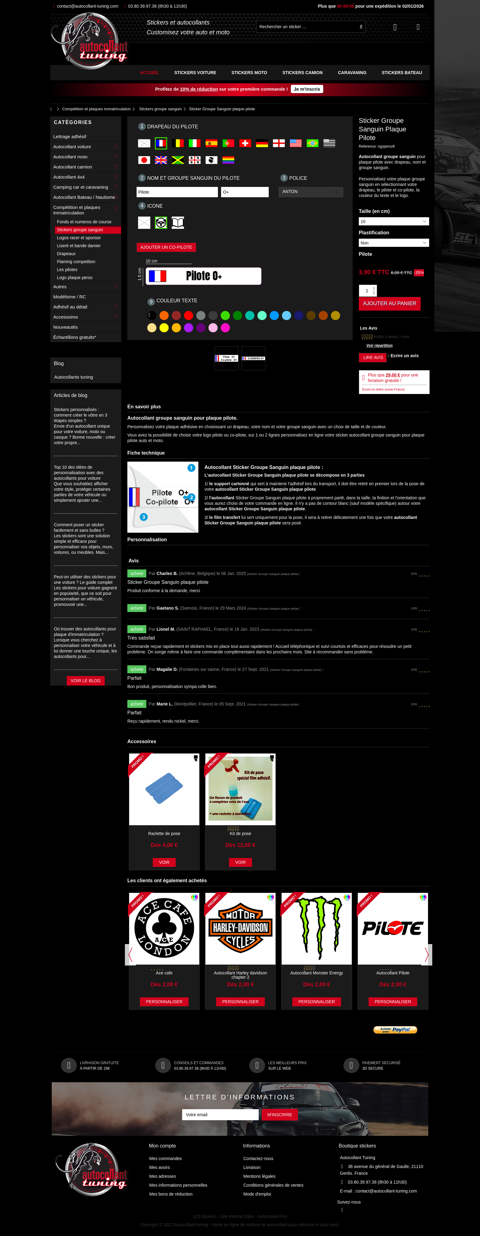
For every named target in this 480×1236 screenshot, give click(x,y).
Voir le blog (86, 680)
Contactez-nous (258, 1159)
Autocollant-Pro (272, 1217)
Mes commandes (165, 1159)
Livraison (252, 1168)
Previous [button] (130, 956)
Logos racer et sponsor (79, 237)
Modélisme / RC (69, 296)
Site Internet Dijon (237, 1217)
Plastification (374, 232)
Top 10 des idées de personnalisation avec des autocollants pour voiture (78, 473)
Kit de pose (240, 834)
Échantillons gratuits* (74, 337)
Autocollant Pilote (392, 974)
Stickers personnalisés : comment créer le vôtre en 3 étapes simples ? (80, 415)
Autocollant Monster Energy (317, 974)
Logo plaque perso (74, 277)
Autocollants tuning (73, 377)
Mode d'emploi (257, 1195)
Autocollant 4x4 (69, 177)
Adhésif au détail (70, 306)
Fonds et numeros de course (84, 221)
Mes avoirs (159, 1168)
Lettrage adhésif (69, 136)
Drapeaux (66, 253)
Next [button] (426, 956)
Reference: (368, 146)
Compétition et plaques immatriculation (76, 210)
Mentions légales (259, 1177)
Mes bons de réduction (171, 1195)
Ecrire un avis (403, 356)
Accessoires (65, 316)
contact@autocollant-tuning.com (85, 6)
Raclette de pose (164, 834)
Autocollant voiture (72, 146)
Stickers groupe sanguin (80, 229)
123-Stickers (205, 1217)
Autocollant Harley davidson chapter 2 (240, 976)
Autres (59, 286)
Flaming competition (76, 261)
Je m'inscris (307, 89)
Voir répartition (379, 347)
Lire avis (372, 358)
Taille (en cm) (374, 211)
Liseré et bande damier (79, 245)
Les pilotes (67, 269)
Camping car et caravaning (80, 187)
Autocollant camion (72, 166)
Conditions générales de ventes (273, 1186)
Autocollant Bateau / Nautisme (84, 197)
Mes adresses (162, 1177)
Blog (59, 363)
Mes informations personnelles (178, 1186)
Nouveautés (65, 327)
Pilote (365, 254)
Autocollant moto (70, 156)
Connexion (395, 27)
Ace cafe (164, 974)
